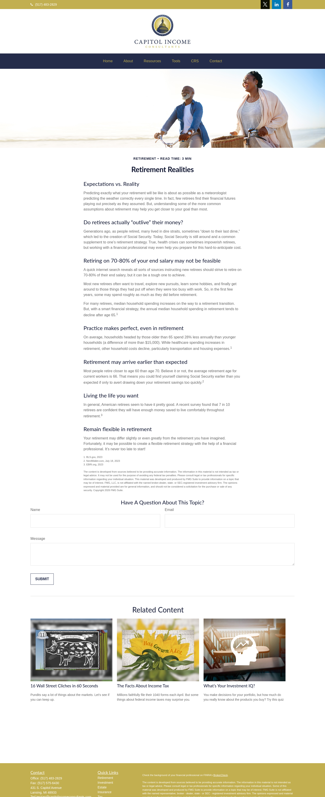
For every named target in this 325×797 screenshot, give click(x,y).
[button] (108, 61)
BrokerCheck (220, 775)
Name (35, 510)
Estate (102, 787)
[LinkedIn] (276, 4)
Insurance (104, 792)
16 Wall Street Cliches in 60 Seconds (64, 685)
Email (169, 510)
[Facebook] (287, 4)
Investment (105, 782)
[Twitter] (265, 4)
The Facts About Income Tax (143, 685)
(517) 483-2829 (43, 4)
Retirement (105, 778)
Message (37, 539)
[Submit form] (42, 579)
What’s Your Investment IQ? (229, 685)
